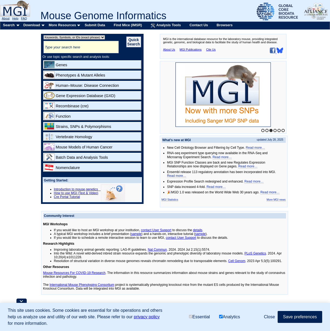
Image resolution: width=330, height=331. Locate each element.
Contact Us (198, 25)
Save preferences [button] (300, 317)
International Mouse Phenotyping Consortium (82, 285)
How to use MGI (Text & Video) (76, 193)
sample (136, 234)
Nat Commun (157, 249)
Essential (199, 317)
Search (9, 25)
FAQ (24, 18)
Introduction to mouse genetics (77, 189)
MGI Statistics (170, 199)
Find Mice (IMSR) (128, 25)
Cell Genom (236, 261)
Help (15, 18)
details (197, 230)
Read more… (255, 148)
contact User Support (156, 230)
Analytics (229, 317)
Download (31, 25)
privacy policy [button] (147, 317)
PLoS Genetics (255, 253)
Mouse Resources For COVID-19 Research (74, 273)
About (6, 18)
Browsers (225, 25)
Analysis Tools (166, 25)
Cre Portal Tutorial (67, 197)
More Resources (62, 25)
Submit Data (95, 25)
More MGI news (276, 199)
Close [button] (269, 317)
